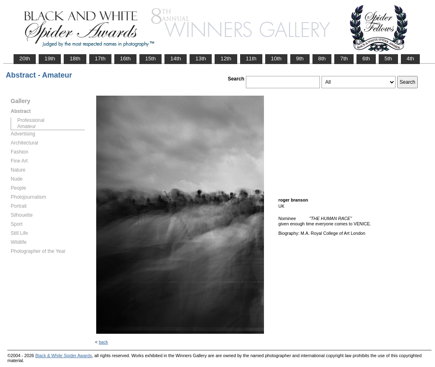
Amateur (26, 126)
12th (226, 58)
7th (344, 58)
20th (25, 58)
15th (150, 58)
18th (75, 58)
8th (322, 58)
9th (300, 58)
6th (366, 58)
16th (125, 58)
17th (100, 58)
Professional (30, 120)
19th (50, 58)
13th (201, 58)
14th (175, 58)
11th (251, 58)
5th (388, 58)
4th (410, 58)
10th (276, 58)
